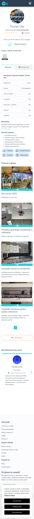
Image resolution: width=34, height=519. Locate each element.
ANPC (3, 456)
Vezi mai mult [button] (5, 129)
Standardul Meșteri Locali (9, 450)
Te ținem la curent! (10, 472)
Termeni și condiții (7, 426)
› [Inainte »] (21, 328)
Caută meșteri (6, 467)
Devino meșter (6, 446)
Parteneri (4, 439)
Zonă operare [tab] (24, 67)
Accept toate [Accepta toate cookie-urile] (17, 501)
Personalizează (17, 512)
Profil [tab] (8, 67)
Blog (3, 464)
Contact (3, 453)
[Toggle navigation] (30, 3)
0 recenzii (26, 33)
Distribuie (17, 337)
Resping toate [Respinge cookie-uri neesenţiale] (17, 506)
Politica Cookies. (9, 495)
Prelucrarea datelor (7, 429)
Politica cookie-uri (7, 432)
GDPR (3, 436)
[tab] (8, 67)
